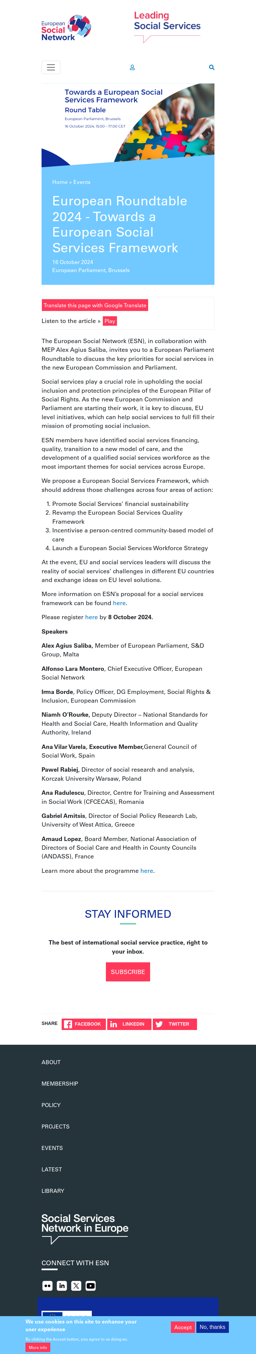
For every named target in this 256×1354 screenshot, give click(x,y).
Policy (51, 1104)
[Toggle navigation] (51, 67)
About (51, 1062)
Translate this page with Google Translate (95, 305)
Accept (183, 1330)
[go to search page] (211, 67)
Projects (56, 1126)
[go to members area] (132, 67)
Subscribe (128, 972)
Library (53, 1190)
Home (60, 181)
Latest (52, 1169)
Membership (60, 1083)
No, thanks (212, 1331)
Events (81, 181)
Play (110, 320)
